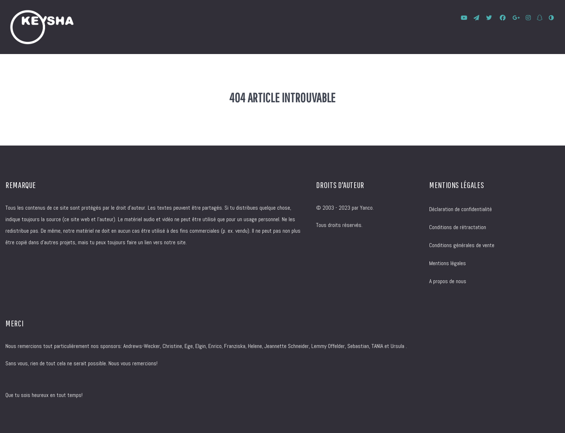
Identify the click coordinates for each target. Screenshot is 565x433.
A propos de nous (447, 281)
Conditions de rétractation (457, 227)
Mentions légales (447, 263)
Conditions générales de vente (461, 245)
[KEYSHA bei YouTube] (465, 18)
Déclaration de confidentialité (460, 209)
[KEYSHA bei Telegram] (477, 18)
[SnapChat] (540, 18)
